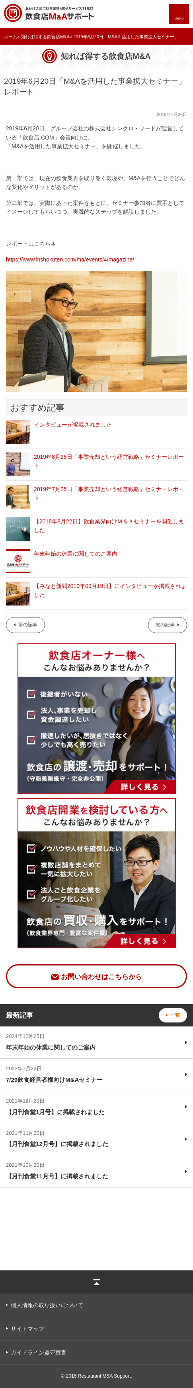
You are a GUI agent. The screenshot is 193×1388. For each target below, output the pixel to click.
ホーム (10, 36)
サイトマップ (27, 1328)
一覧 (175, 1015)
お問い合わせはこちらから (101, 977)
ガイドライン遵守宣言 (38, 1352)
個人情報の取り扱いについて (47, 1305)
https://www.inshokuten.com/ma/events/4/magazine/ (70, 259)
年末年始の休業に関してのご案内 (75, 553)
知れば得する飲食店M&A (45, 36)
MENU (179, 18)
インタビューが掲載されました (73, 424)
